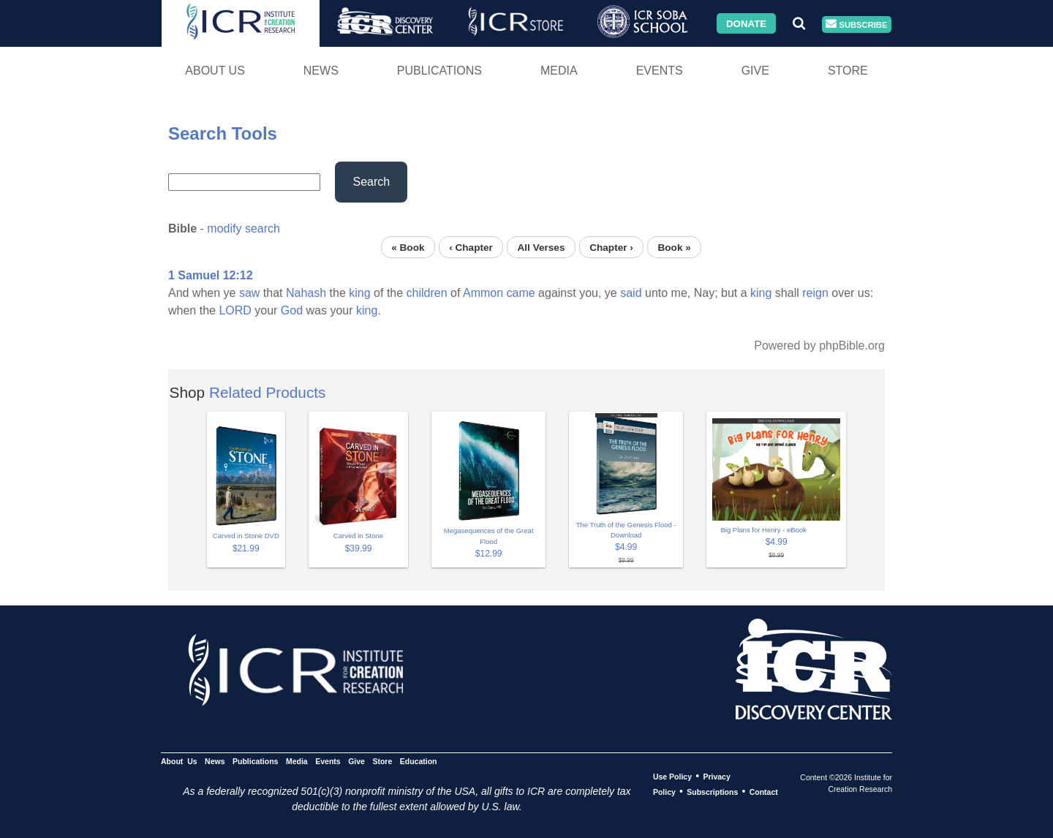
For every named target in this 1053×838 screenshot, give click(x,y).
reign (815, 293)
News (321, 70)
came (521, 293)
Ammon (483, 293)
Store (848, 70)
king (359, 293)
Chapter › (611, 246)
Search (371, 181)
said (630, 293)
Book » (673, 246)
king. (368, 310)
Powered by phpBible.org (819, 345)
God (292, 310)
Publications (439, 70)
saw (249, 293)
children (427, 293)
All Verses (541, 246)
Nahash (306, 293)
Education (418, 761)
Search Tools (222, 133)
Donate (746, 23)
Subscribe (856, 24)
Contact (764, 792)
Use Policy (672, 776)
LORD (235, 310)
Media (559, 70)
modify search (243, 228)
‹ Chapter (471, 246)
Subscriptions (712, 792)
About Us (215, 70)
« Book (407, 246)
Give (755, 70)
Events (659, 70)
